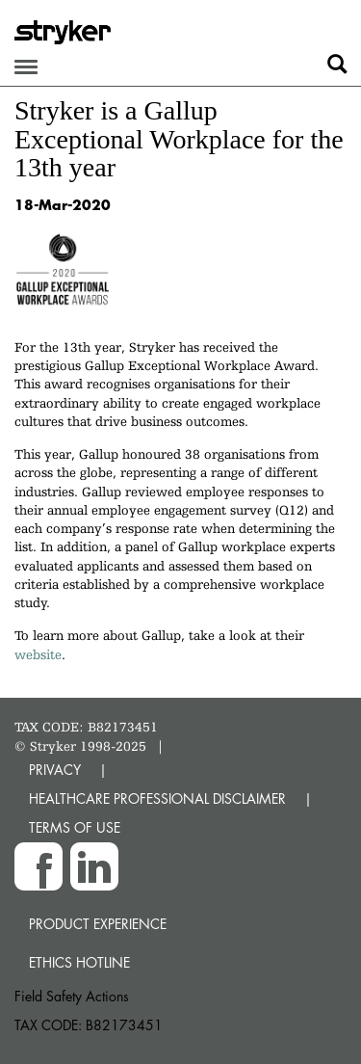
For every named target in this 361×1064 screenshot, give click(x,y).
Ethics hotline (79, 962)
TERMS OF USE (74, 827)
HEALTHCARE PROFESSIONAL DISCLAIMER (157, 798)
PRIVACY (55, 769)
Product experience (98, 924)
